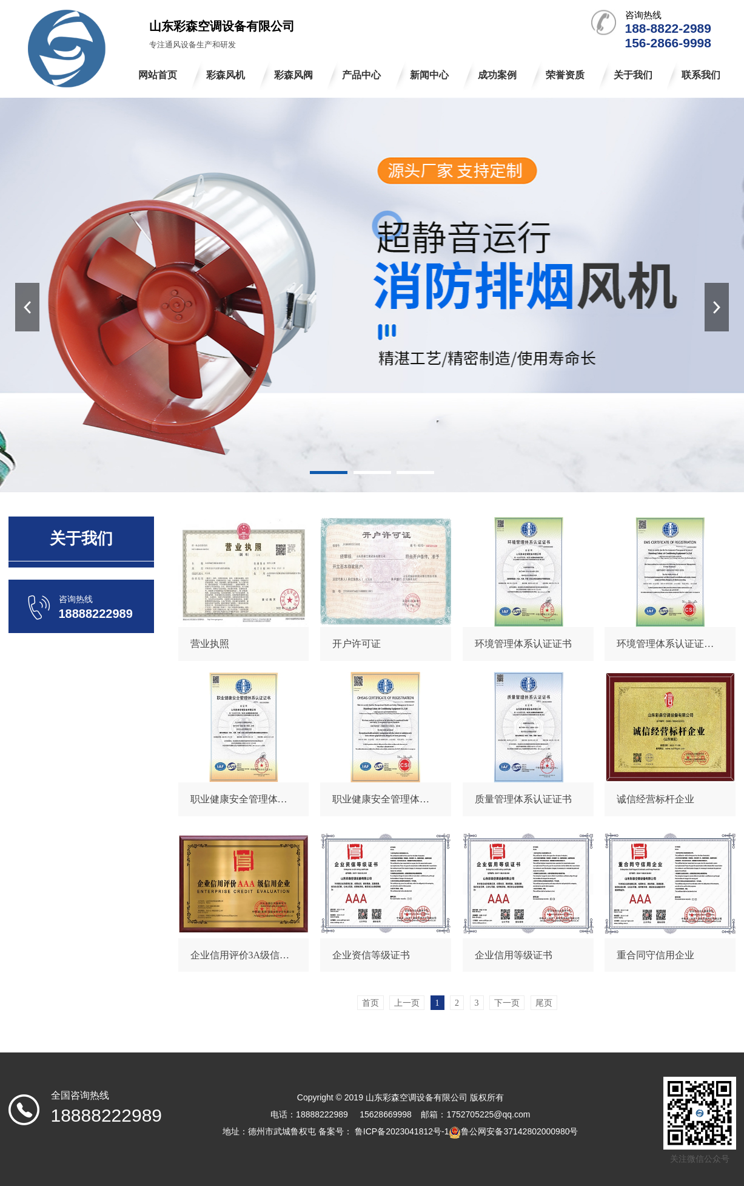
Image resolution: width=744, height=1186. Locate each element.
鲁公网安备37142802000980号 (519, 1131)
